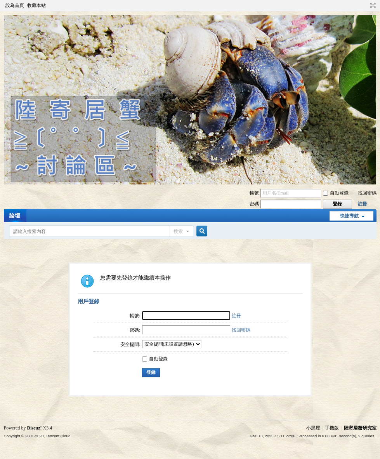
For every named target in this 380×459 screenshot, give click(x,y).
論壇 (14, 216)
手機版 (332, 428)
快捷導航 (349, 216)
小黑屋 (313, 428)
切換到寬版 (372, 5)
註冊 (362, 204)
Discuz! (34, 428)
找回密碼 (367, 193)
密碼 (254, 204)
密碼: (135, 330)
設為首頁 (14, 5)
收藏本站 (36, 5)
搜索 (178, 231)
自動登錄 (336, 193)
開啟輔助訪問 (366, 5)
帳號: (135, 315)
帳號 (254, 193)
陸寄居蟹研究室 (360, 428)
